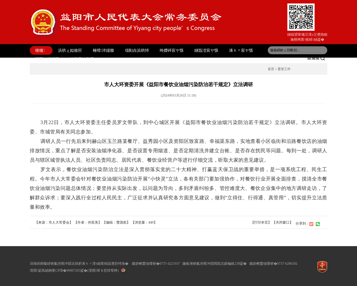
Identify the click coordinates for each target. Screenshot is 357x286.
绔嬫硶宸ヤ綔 (171, 50)
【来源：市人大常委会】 (54, 222)
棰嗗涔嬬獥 (103, 50)
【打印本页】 (261, 222)
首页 (271, 69)
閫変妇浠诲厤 (47, 59)
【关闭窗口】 (282, 222)
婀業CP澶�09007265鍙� (67, 270)
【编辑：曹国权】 (116, 222)
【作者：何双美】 (88, 222)
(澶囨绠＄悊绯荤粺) (103, 270)
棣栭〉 (41, 50)
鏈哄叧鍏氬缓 (82, 59)
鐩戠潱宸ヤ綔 (206, 50)
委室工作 (284, 69)
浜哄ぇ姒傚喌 (70, 50)
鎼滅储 (316, 58)
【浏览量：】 (144, 222)
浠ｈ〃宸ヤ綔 (241, 50)
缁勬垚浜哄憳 (137, 50)
